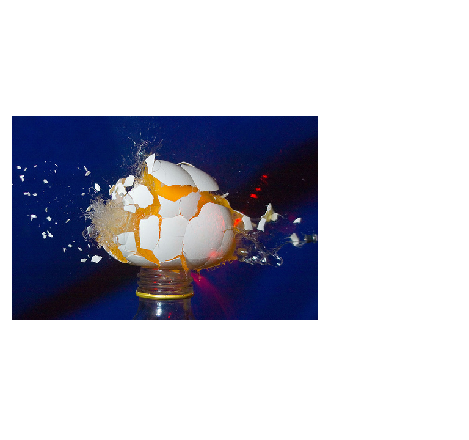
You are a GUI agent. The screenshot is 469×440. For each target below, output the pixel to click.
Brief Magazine (234, 58)
